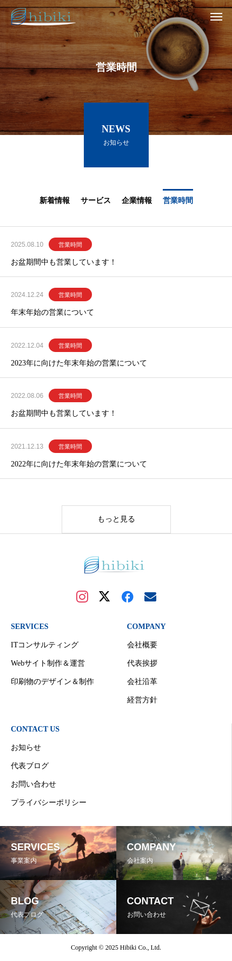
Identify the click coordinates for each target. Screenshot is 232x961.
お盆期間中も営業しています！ (64, 262)
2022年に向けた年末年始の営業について (79, 464)
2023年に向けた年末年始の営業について (79, 363)
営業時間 (70, 244)
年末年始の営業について (52, 312)
